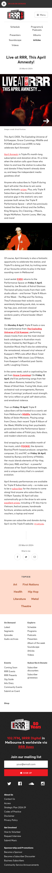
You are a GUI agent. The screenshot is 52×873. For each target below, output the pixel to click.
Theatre (26, 606)
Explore (31, 622)
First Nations (31, 584)
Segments (9, 631)
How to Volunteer (12, 831)
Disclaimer (9, 815)
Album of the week (36, 643)
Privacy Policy (11, 820)
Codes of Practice (12, 811)
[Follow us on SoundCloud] (31, 784)
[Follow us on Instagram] (43, 784)
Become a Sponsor (13, 852)
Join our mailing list (26, 757)
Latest (7, 627)
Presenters (15, 34)
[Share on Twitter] (26, 557)
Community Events (13, 687)
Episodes (8, 635)
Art (15, 584)
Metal (35, 599)
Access (7, 803)
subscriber (17, 488)
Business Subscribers (14, 860)
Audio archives (11, 639)
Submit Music (10, 840)
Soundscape (15, 40)
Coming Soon (10, 667)
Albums (37, 34)
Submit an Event (12, 691)
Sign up (26, 773)
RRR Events (9, 671)
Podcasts (31, 635)
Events (7, 663)
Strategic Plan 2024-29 (15, 807)
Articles (37, 40)
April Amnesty (11, 154)
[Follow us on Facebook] (20, 784)
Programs (32, 631)
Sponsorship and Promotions (18, 848)
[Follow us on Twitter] (9, 784)
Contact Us (9, 799)
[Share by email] (34, 557)
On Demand (10, 622)
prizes (24, 189)
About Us (8, 794)
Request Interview (12, 836)
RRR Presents (10, 675)
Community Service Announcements (21, 864)
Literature (19, 599)
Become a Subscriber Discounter (19, 856)
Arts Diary (9, 683)
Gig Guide (9, 679)
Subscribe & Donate (37, 663)
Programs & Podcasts (37, 28)
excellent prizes (12, 502)
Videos (15, 45)
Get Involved (10, 827)
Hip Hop (33, 591)
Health (18, 591)
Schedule (15, 26)
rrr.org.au (39, 523)
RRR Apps (26, 746)
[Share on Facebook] (17, 557)
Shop (6, 703)
